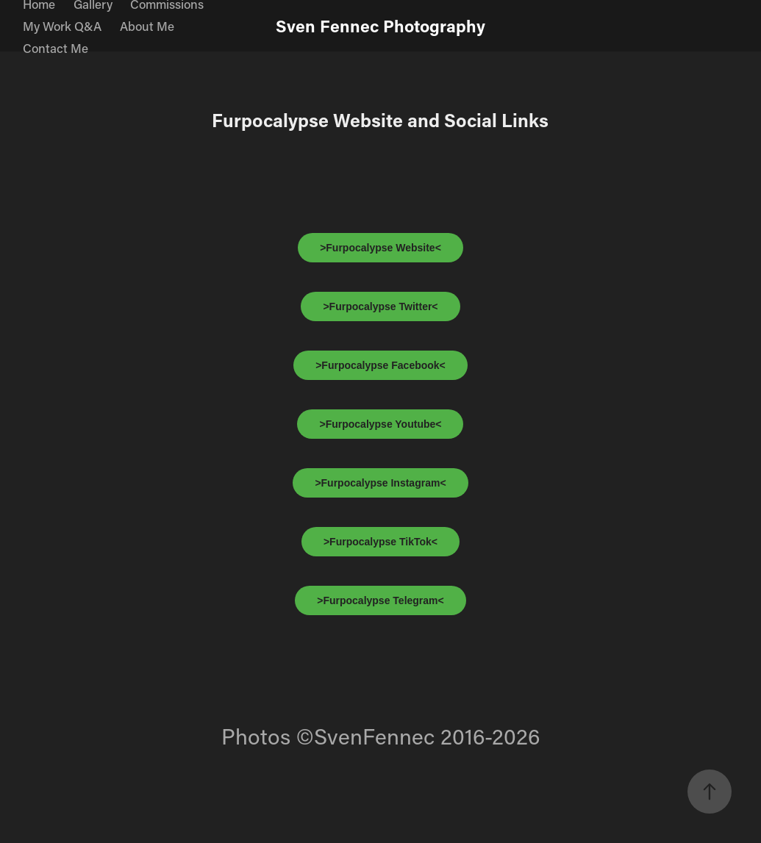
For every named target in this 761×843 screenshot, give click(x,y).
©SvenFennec (365, 736)
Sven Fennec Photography (380, 26)
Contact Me (55, 48)
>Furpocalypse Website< (380, 248)
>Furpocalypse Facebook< (380, 365)
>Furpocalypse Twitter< (380, 306)
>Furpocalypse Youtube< (380, 424)
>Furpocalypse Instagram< (380, 483)
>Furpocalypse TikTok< (380, 542)
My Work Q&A (62, 26)
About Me (147, 26)
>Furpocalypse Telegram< (380, 600)
